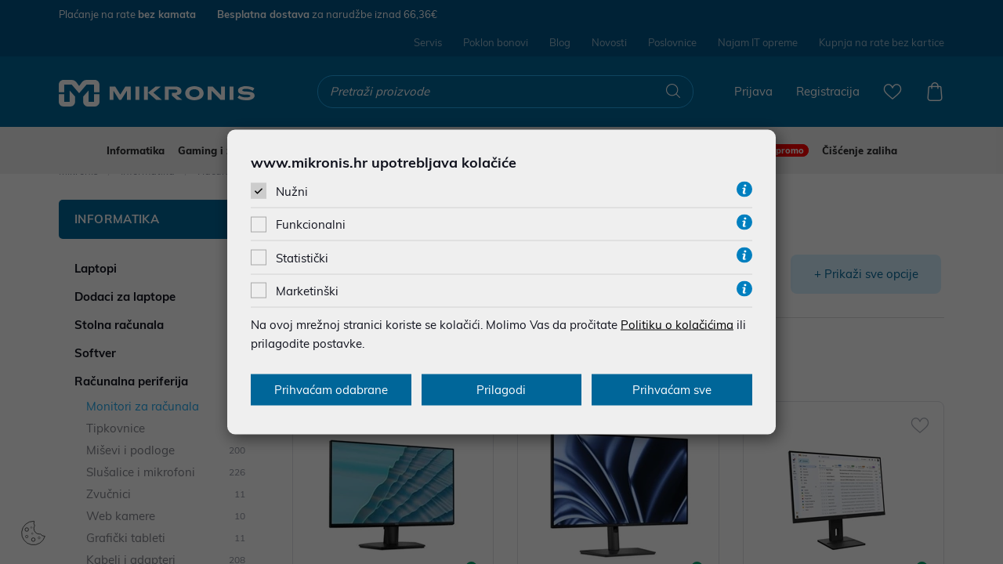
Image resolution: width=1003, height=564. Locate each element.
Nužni (292, 191)
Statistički (302, 257)
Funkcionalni (311, 224)
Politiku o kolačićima (677, 323)
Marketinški (307, 290)
